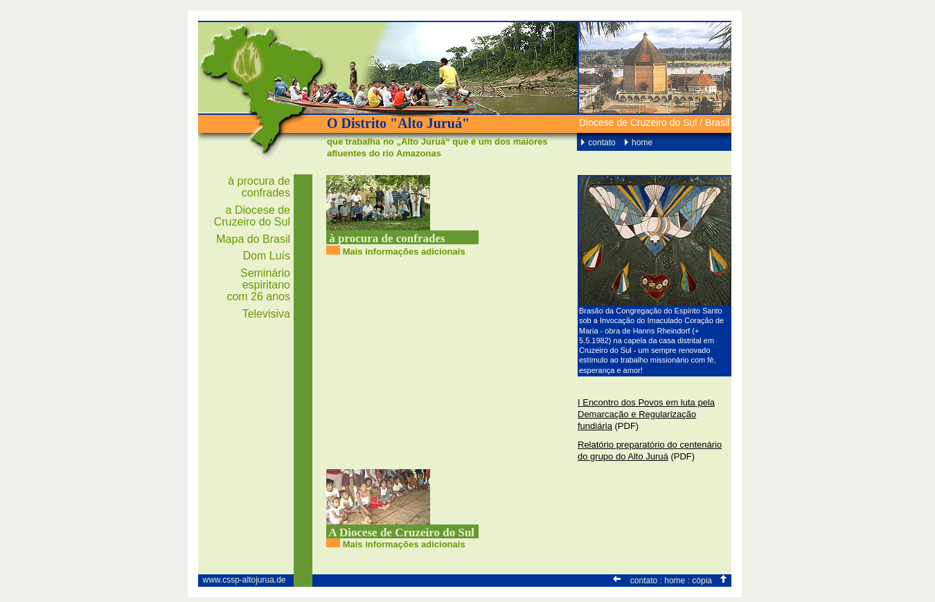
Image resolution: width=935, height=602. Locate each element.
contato (601, 142)
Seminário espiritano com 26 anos (258, 284)
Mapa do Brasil (253, 239)
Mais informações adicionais (404, 251)
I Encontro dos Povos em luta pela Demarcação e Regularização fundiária (646, 414)
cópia (702, 580)
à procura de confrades (259, 187)
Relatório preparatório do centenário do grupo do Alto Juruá (650, 450)
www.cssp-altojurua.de (243, 580)
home (642, 142)
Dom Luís (266, 256)
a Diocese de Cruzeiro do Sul (252, 216)
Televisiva (266, 314)
